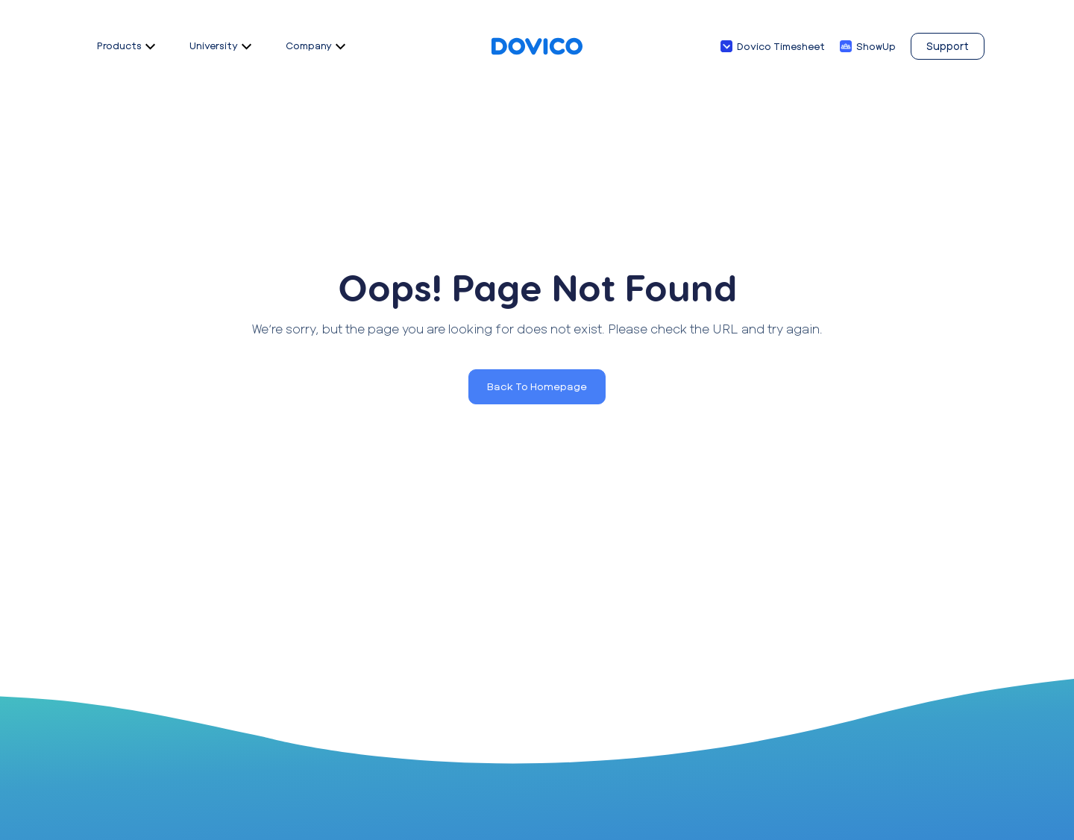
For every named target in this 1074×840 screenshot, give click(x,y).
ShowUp (876, 46)
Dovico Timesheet (781, 46)
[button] (537, 387)
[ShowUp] (846, 46)
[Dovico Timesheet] (726, 46)
